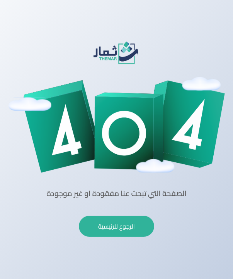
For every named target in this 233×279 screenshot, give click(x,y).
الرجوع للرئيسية (116, 226)
